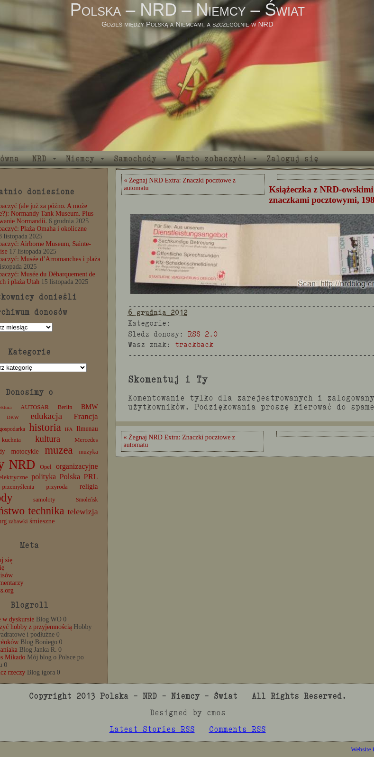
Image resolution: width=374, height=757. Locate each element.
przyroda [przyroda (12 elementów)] (57, 486)
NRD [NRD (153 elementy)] (22, 465)
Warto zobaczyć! (211, 158)
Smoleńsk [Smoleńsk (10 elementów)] (87, 499)
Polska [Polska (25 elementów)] (69, 476)
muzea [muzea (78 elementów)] (59, 450)
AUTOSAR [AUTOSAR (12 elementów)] (34, 407)
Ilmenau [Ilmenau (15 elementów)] (87, 428)
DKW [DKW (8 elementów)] (12, 417)
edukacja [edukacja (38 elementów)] (46, 416)
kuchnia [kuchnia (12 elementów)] (11, 440)
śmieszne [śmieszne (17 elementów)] (42, 521)
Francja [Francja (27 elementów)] (86, 416)
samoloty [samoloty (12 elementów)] (44, 499)
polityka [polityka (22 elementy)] (43, 477)
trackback (194, 344)
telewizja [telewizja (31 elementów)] (83, 511)
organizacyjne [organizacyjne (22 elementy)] (77, 466)
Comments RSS (237, 729)
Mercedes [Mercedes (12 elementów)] (86, 440)
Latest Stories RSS (152, 729)
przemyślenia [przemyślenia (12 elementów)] (18, 486)
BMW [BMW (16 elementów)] (89, 406)
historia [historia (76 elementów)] (45, 427)
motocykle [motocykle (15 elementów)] (24, 451)
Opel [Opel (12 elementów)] (46, 467)
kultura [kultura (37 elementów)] (47, 439)
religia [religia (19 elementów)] (89, 486)
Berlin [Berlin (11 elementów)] (65, 407)
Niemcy (80, 158)
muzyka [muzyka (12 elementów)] (88, 451)
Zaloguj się (292, 158)
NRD (39, 158)
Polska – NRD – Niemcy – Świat (187, 9)
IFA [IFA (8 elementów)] (69, 429)
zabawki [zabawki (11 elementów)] (18, 521)
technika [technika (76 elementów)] (46, 511)
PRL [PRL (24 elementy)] (91, 476)
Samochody (135, 158)
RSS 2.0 (203, 334)
